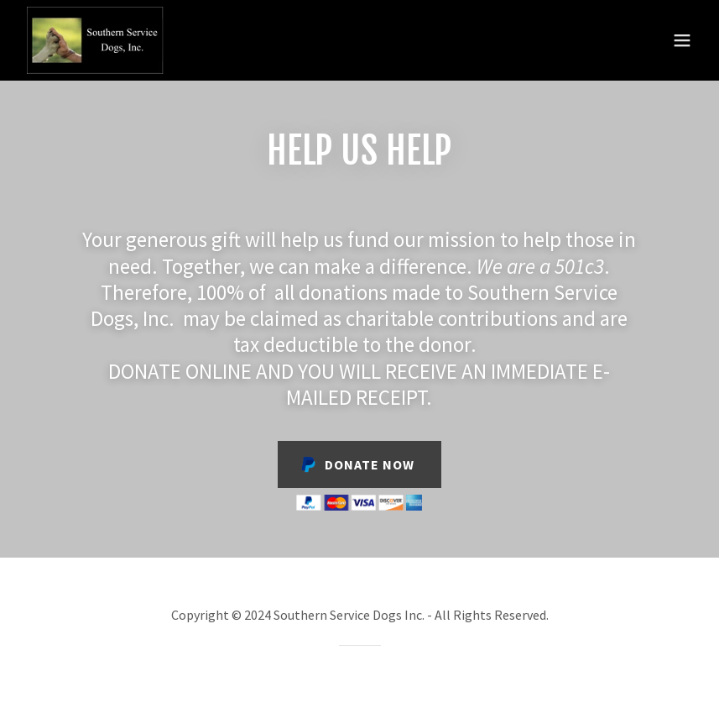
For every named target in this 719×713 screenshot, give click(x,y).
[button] (682, 40)
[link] (96, 40)
